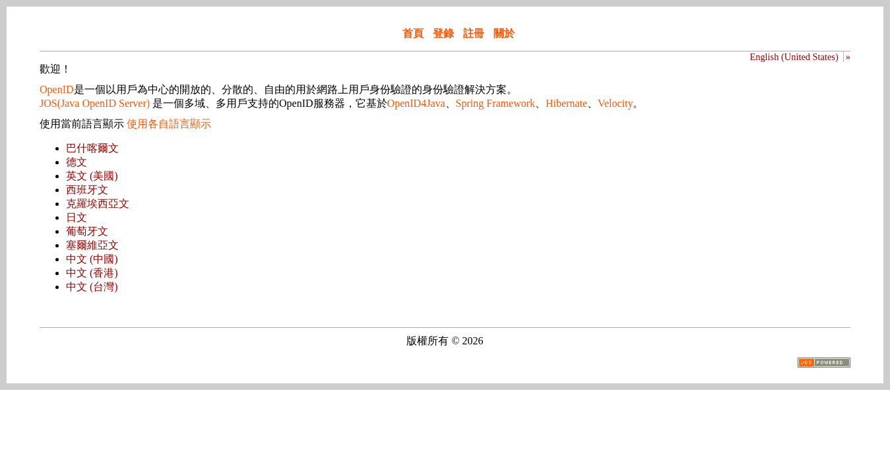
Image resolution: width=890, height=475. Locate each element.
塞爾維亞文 (92, 245)
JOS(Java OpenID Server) (95, 103)
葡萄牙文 (87, 231)
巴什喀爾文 (92, 148)
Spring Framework (495, 103)
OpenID (57, 89)
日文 (76, 217)
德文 (76, 162)
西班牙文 (87, 189)
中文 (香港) (92, 272)
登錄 (443, 33)
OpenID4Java (416, 103)
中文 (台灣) (92, 286)
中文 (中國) (92, 259)
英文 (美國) (92, 175)
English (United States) (793, 56)
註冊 (473, 33)
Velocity (615, 103)
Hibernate (566, 103)
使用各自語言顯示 (169, 123)
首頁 (413, 33)
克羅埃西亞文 (97, 203)
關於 (504, 33)
